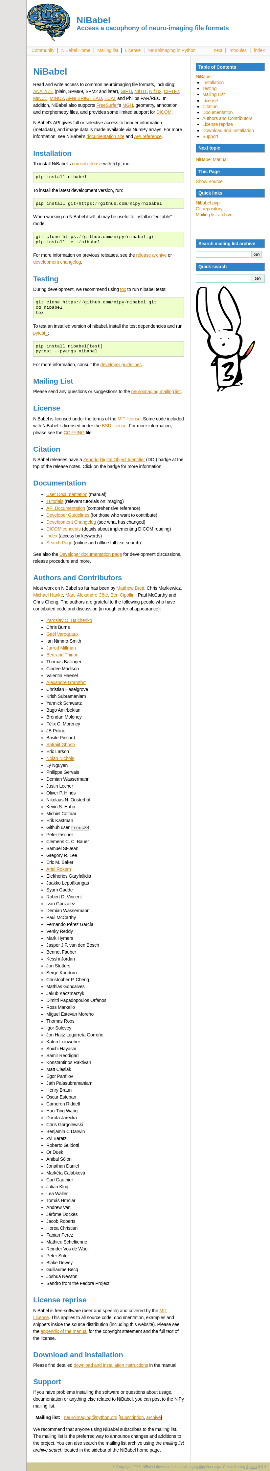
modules (238, 50)
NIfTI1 (140, 91)
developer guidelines (121, 364)
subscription (132, 1416)
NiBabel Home (76, 50)
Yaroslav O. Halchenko (69, 620)
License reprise (217, 124)
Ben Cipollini (122, 594)
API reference (148, 136)
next (218, 50)
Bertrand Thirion (62, 654)
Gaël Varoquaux (62, 633)
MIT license (129, 418)
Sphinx (251, 1466)
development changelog (57, 261)
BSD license (114, 425)
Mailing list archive (214, 214)
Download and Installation (228, 130)
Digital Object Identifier (122, 459)
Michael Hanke (48, 594)
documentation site (105, 136)
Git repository (209, 208)
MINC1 (40, 98)
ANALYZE (43, 91)
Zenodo (91, 459)
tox (123, 289)
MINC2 (57, 98)
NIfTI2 (155, 91)
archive (153, 1416)
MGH (128, 105)
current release (87, 163)
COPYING (74, 432)
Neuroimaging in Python (171, 50)
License (133, 50)
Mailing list (107, 50)
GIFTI (126, 91)
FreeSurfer (107, 105)
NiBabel (204, 76)
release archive (151, 254)
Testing (209, 88)
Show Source (209, 181)
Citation (209, 106)
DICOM (163, 112)
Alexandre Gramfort (66, 682)
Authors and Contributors (227, 118)
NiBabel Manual (212, 159)
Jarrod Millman (61, 647)
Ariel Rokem (58, 868)
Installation (213, 82)
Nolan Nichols (60, 758)
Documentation (217, 112)
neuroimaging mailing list (156, 391)
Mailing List (213, 94)
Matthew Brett (131, 587)
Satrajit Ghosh (60, 744)
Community (43, 50)
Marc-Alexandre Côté (86, 594)
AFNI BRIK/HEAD (84, 98)
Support (210, 136)
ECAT (110, 98)
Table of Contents (217, 67)
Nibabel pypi (208, 202)
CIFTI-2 (171, 91)
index (259, 50)
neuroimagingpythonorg (90, 1416)
